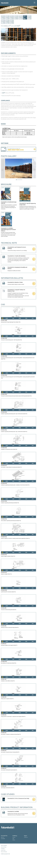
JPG (33, 318)
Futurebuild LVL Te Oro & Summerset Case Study (18, 798)
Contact (3, 95)
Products (14, 837)
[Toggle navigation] (34, 2)
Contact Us (26, 837)
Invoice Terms (3, 850)
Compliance (3, 848)
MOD (20, 318)
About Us (2, 837)
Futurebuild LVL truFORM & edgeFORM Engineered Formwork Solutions (8, 229)
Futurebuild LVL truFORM (13, 811)
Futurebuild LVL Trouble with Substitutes (16, 255)
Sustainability (3, 838)
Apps (13, 838)
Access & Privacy (3, 847)
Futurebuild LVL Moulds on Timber (15, 282)
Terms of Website (4, 845)
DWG (7, 318)
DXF (13, 318)
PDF (26, 318)
